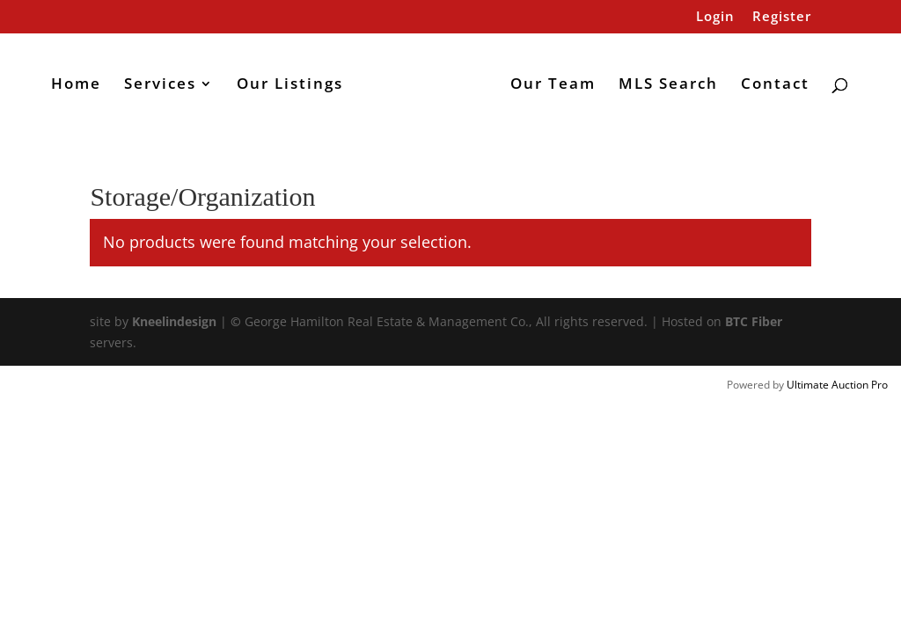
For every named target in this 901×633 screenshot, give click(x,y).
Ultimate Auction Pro (837, 384)
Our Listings (290, 85)
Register (781, 17)
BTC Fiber (753, 321)
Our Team (553, 85)
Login (715, 17)
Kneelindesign (174, 321)
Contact (775, 85)
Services (160, 85)
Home (76, 85)
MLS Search (668, 85)
